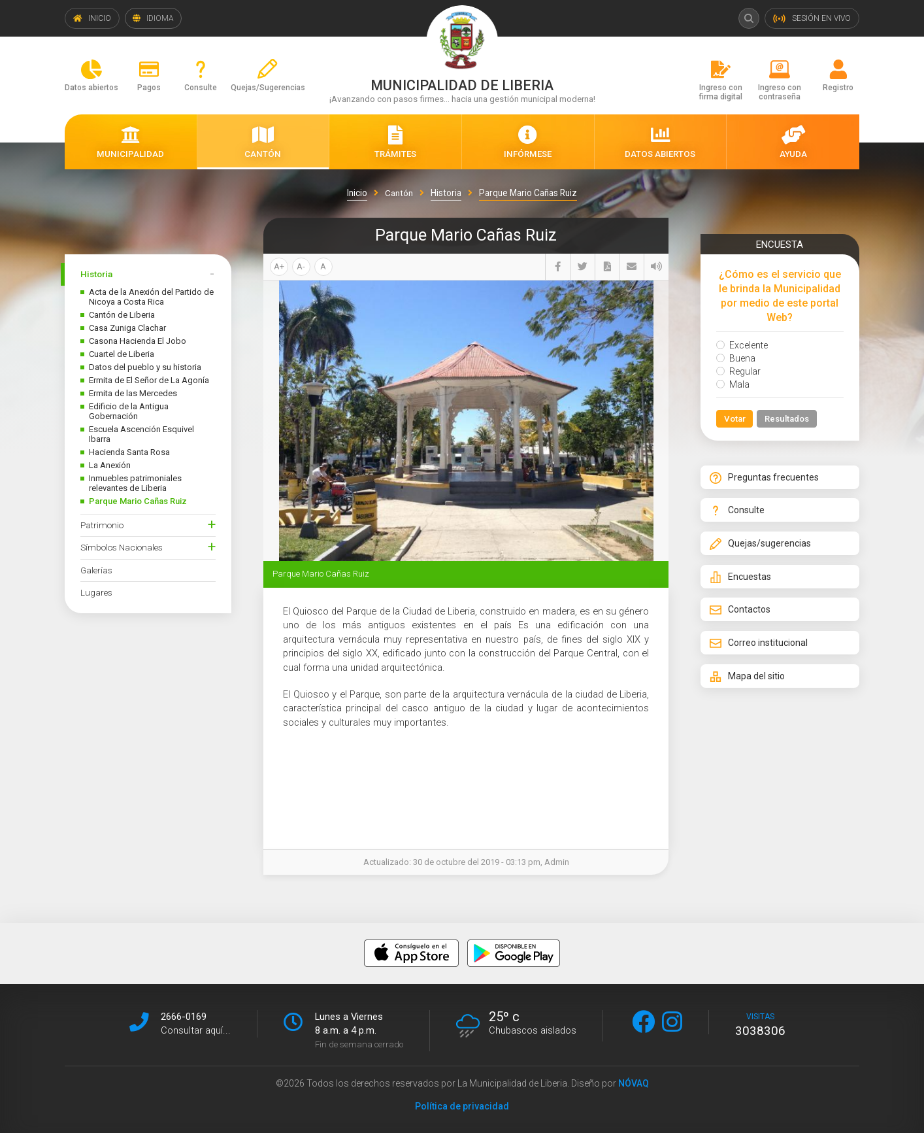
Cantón (399, 193)
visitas (760, 1024)
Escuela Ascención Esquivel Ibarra (141, 434)
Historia (96, 274)
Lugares (96, 592)
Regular (738, 371)
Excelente (742, 345)
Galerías (96, 570)
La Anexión (110, 465)
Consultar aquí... (196, 1030)
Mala (733, 384)
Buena (735, 358)
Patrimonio (102, 525)
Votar (735, 419)
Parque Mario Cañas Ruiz (138, 501)
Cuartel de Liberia (121, 354)
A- (301, 266)
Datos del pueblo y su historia (145, 367)
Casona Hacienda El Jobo (137, 341)
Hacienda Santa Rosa (129, 452)
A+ (279, 266)
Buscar (748, 18)
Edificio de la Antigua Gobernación (129, 411)
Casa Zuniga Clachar (127, 328)
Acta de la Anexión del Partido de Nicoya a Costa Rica (151, 297)
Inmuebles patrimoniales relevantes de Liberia (135, 483)
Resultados (788, 419)
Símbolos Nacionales (121, 547)
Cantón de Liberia (122, 315)
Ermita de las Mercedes (133, 393)
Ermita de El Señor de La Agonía (149, 380)
